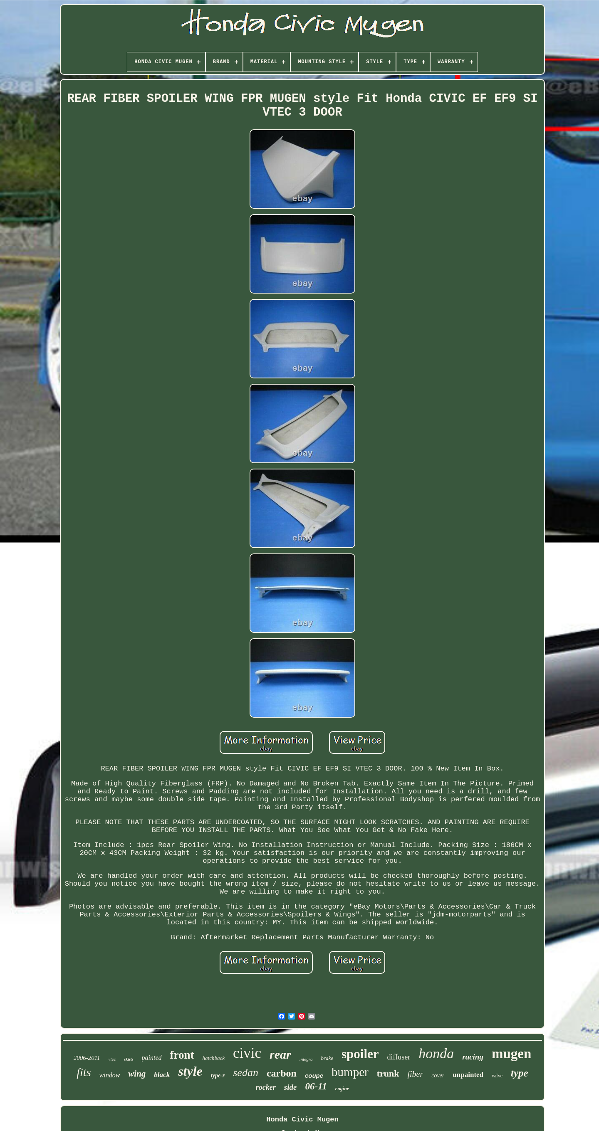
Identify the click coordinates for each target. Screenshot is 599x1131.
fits (84, 1072)
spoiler (360, 1054)
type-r (218, 1075)
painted (152, 1057)
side (290, 1087)
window (109, 1075)
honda (436, 1053)
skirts (128, 1059)
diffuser (399, 1057)
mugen (511, 1053)
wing (137, 1074)
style (190, 1071)
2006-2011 (87, 1057)
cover (437, 1075)
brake (327, 1058)
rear (280, 1054)
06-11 (316, 1086)
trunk (388, 1073)
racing (472, 1056)
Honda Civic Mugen (302, 1120)
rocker (266, 1087)
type (519, 1073)
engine (342, 1088)
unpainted (468, 1075)
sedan (245, 1073)
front (182, 1055)
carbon (282, 1073)
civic (247, 1053)
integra (306, 1059)
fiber (415, 1074)
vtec (112, 1059)
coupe (314, 1075)
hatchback (214, 1058)
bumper (350, 1072)
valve (497, 1076)
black (162, 1075)
